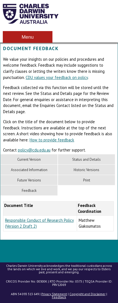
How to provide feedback (52, 140)
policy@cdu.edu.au (34, 150)
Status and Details (86, 159)
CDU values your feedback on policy (57, 77)
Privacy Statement (54, 294)
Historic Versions (86, 169)
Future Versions (29, 180)
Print (86, 180)
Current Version (29, 159)
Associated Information (29, 169)
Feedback (29, 190)
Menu (27, 37)
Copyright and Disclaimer (87, 294)
